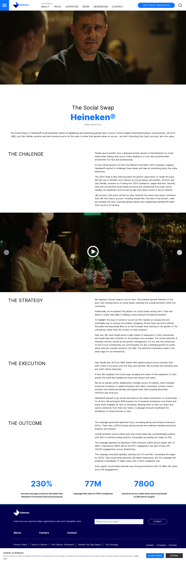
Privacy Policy (20, 544)
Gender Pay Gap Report (89, 544)
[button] (4, 5)
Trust (57, 6)
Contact (117, 6)
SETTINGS (174, 556)
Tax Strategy (111, 544)
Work (85, 6)
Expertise (72, 6)
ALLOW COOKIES (155, 556)
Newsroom (101, 6)
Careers (44, 532)
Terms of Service (39, 544)
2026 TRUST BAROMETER (156, 5)
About (45, 6)
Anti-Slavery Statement (62, 544)
